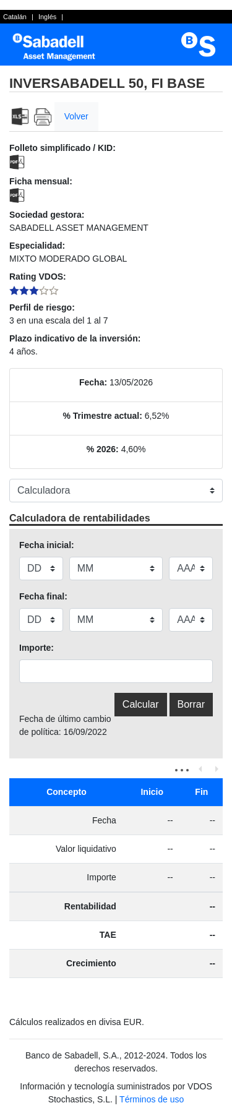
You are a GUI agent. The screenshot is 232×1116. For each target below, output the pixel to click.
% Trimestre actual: (102, 416)
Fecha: (93, 382)
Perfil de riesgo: (42, 307)
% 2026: (103, 449)
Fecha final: (43, 596)
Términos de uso (151, 1099)
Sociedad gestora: (46, 215)
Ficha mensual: (40, 181)
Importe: (36, 648)
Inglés (47, 16)
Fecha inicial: (46, 545)
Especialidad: (37, 246)
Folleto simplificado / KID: (62, 148)
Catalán (15, 16)
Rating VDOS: (37, 276)
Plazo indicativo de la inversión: (74, 338)
